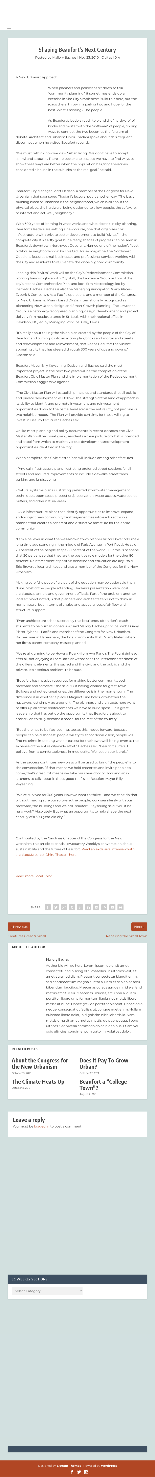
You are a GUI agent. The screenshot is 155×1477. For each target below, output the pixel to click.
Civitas (107, 58)
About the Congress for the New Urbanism (40, 1063)
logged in (41, 1127)
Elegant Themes (69, 1466)
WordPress (109, 1466)
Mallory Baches (64, 58)
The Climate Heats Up (38, 1082)
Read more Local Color (34, 876)
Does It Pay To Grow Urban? (104, 1063)
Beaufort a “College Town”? (103, 1085)
